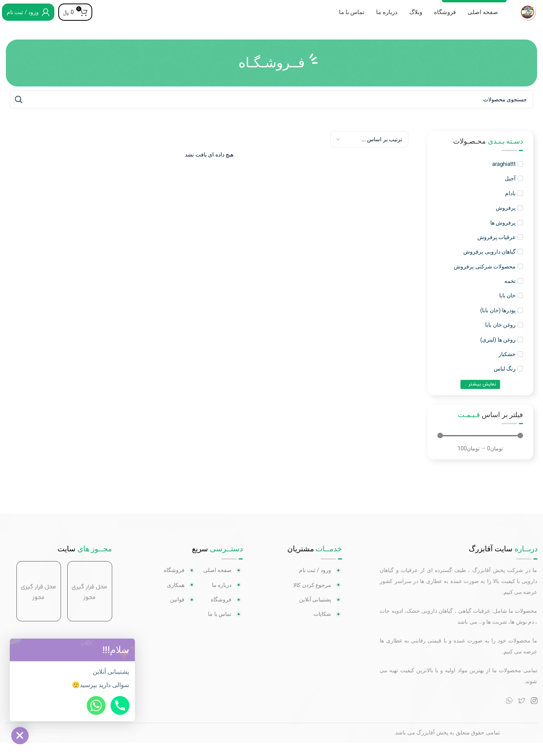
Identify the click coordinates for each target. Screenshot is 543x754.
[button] (126, 649)
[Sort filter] (369, 150)
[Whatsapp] (96, 705)
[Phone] (120, 705)
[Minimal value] (480, 447)
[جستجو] (271, 111)
